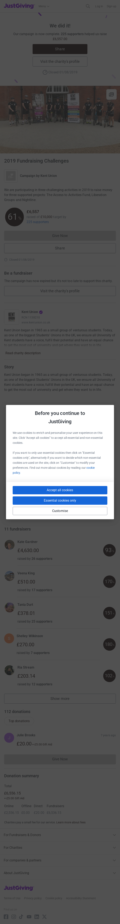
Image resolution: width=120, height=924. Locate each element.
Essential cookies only (60, 500)
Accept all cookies (60, 490)
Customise (60, 511)
